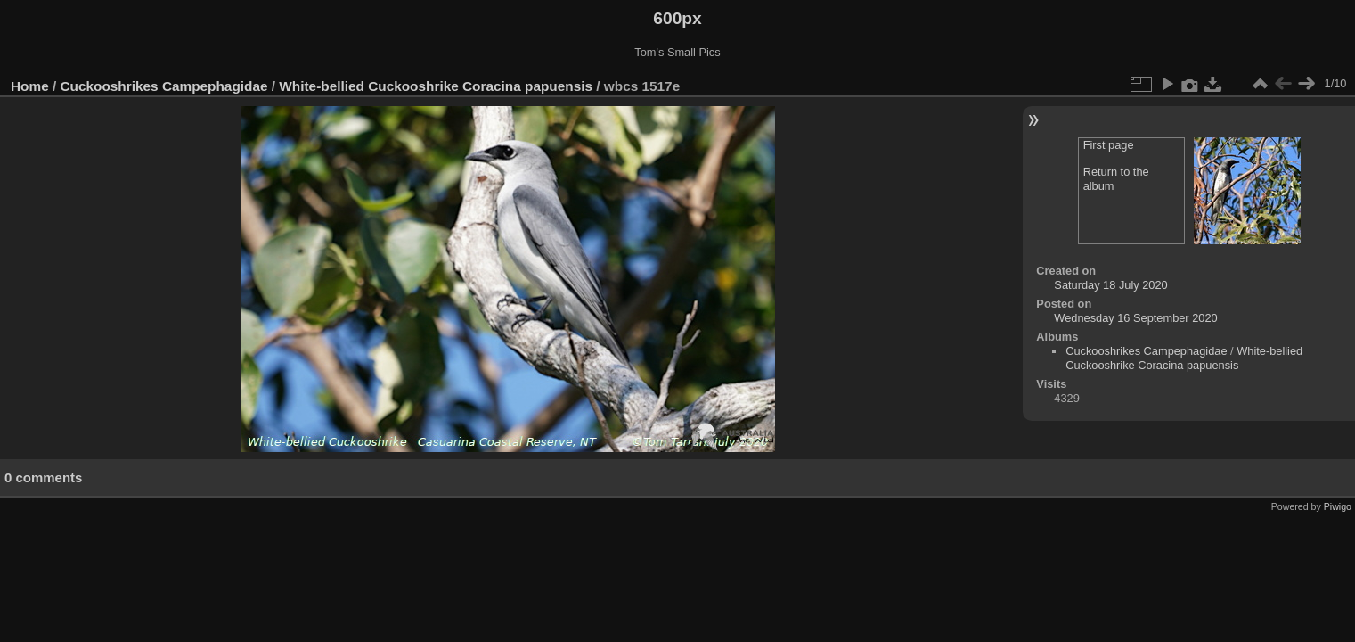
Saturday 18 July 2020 (1110, 285)
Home (30, 86)
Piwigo (1337, 506)
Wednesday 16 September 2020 (1135, 318)
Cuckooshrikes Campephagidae (164, 86)
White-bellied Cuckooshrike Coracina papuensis (435, 86)
